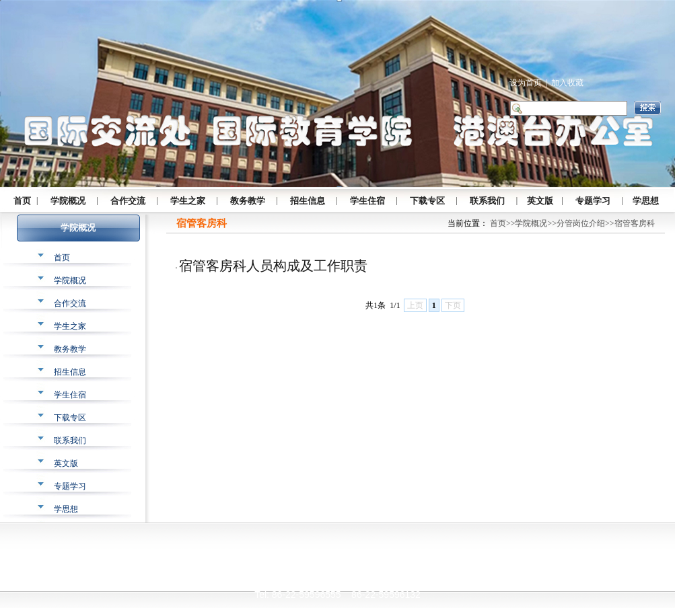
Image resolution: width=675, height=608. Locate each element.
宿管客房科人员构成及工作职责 (273, 265)
